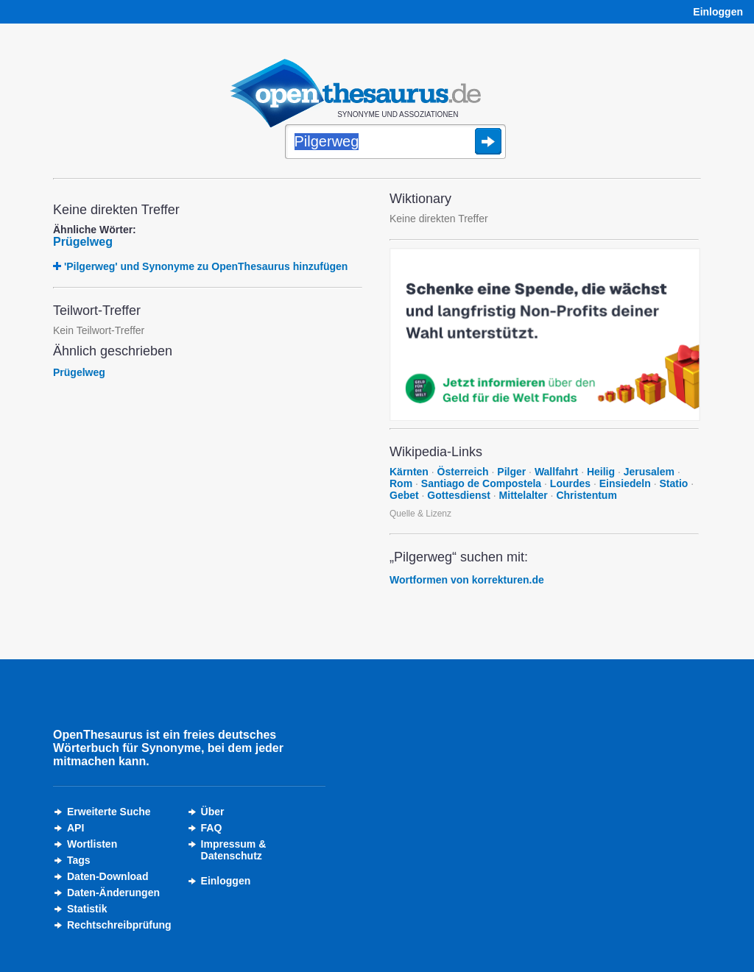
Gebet (404, 495)
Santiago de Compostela (481, 483)
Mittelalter (523, 495)
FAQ (211, 828)
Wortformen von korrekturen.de (467, 580)
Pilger (511, 472)
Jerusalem (649, 472)
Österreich (463, 472)
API (75, 828)
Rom (401, 483)
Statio (673, 483)
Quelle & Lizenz (420, 513)
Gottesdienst (458, 495)
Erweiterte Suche (109, 811)
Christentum (586, 495)
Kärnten (409, 472)
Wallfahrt (556, 472)
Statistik (87, 909)
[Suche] (395, 142)
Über (213, 811)
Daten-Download (107, 876)
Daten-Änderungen (113, 892)
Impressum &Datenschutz (234, 850)
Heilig (601, 472)
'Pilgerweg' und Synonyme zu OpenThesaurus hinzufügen (206, 266)
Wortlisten (92, 844)
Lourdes (570, 483)
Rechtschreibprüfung (119, 925)
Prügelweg (83, 241)
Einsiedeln (625, 483)
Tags (79, 860)
